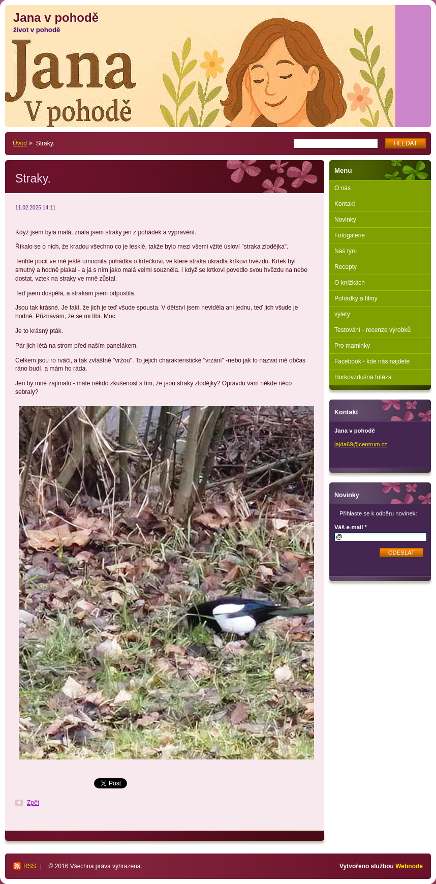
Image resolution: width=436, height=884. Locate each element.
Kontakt (344, 203)
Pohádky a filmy (356, 298)
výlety (342, 314)
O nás (342, 188)
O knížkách (349, 282)
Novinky (345, 219)
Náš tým (345, 251)
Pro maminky (352, 345)
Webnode (409, 866)
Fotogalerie (349, 235)
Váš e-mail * (350, 527)
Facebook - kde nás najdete (372, 361)
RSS (29, 866)
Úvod (20, 143)
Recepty (345, 266)
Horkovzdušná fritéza (363, 377)
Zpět (33, 802)
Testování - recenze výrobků (372, 329)
